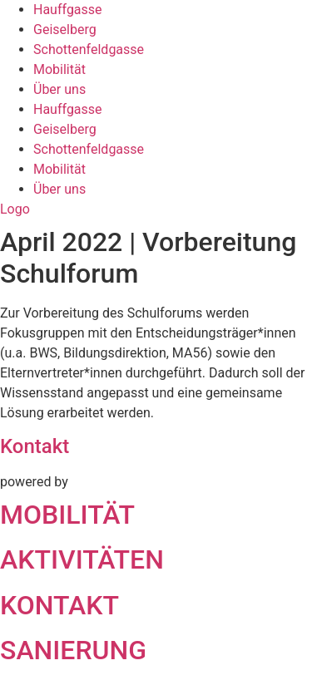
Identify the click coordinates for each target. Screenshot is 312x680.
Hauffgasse (67, 9)
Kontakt (34, 446)
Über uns (59, 89)
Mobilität (59, 69)
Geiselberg (65, 29)
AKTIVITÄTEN (82, 559)
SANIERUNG (73, 650)
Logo (15, 209)
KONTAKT (59, 605)
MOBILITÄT (67, 514)
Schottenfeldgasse (88, 49)
